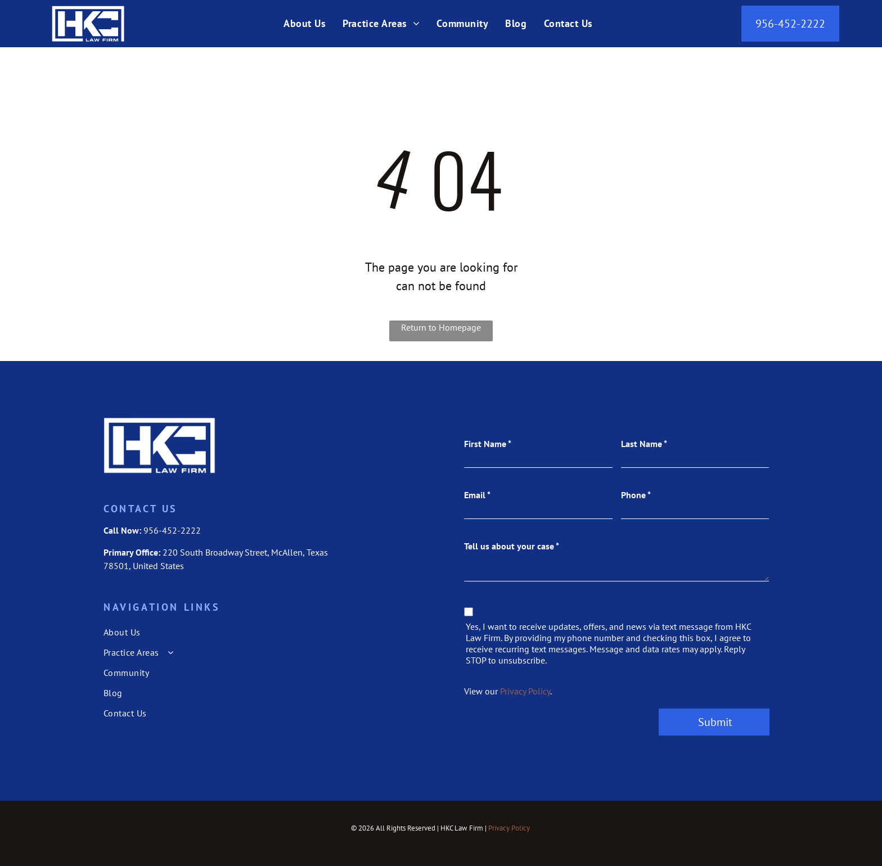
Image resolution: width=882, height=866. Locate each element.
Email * (477, 494)
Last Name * (644, 443)
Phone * (636, 494)
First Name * (487, 443)
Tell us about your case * (511, 546)
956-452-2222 (172, 530)
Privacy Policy (525, 691)
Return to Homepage (441, 327)
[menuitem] (304, 22)
